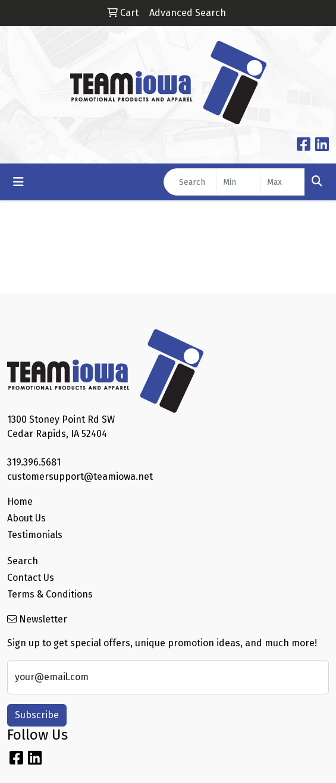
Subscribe (37, 715)
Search (22, 561)
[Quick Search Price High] (282, 182)
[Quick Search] (190, 182)
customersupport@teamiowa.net (80, 476)
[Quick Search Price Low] (238, 182)
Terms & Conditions (50, 594)
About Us (26, 518)
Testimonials (34, 534)
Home (20, 501)
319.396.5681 (34, 462)
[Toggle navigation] (18, 182)
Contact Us (30, 577)
